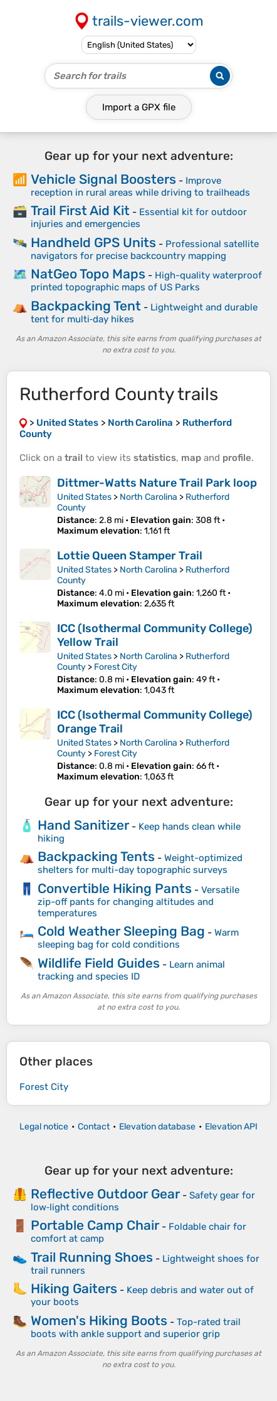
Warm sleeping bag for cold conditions (138, 938)
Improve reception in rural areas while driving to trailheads (140, 186)
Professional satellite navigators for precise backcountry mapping (145, 250)
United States (84, 497)
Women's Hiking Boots (99, 1320)
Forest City (115, 667)
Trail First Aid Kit (80, 210)
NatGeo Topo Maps (88, 274)
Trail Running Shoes (92, 1257)
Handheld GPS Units (93, 242)
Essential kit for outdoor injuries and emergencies (139, 218)
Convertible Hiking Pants (115, 888)
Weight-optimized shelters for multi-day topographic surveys (140, 863)
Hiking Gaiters (74, 1288)
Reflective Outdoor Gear (105, 1194)
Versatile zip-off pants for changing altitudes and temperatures (138, 901)
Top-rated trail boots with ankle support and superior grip (136, 1328)
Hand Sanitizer (83, 825)
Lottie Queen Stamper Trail (129, 556)
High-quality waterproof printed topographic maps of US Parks (146, 281)
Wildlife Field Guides (99, 963)
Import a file (138, 107)
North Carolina (148, 497)
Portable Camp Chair (95, 1225)
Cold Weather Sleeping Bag (121, 931)
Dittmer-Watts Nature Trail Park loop (157, 483)
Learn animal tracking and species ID (131, 970)
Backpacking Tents (96, 856)
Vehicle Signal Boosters (103, 179)
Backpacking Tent (86, 306)
